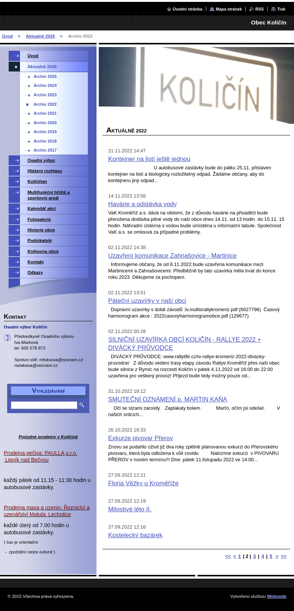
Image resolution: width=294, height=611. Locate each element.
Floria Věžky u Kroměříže (143, 483)
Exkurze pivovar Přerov (140, 438)
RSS (259, 9)
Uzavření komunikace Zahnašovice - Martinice (172, 255)
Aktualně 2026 (40, 36)
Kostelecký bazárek (135, 535)
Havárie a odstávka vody (142, 204)
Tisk (281, 9)
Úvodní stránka (187, 9)
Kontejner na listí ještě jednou (149, 159)
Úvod (7, 36)
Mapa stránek (229, 9)
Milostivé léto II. (130, 509)
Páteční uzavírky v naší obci (147, 300)
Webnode (276, 596)
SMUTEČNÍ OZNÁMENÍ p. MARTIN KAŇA (167, 399)
